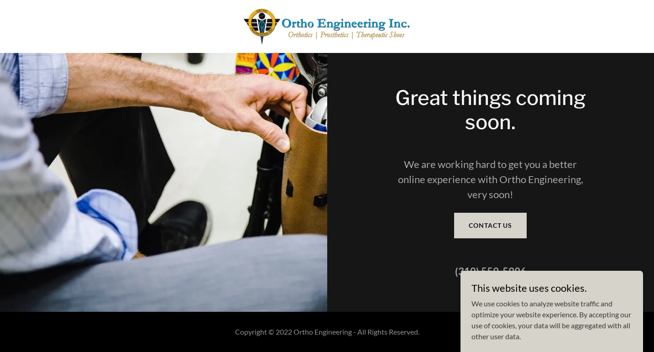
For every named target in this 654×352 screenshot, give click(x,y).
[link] (326, 25)
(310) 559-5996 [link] (490, 271)
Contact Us (490, 225)
